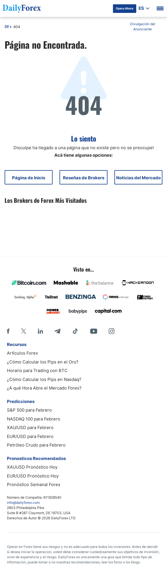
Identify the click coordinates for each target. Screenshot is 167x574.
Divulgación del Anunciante (142, 26)
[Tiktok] (75, 331)
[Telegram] (57, 331)
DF (7, 27)
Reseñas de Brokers (83, 177)
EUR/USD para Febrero (30, 436)
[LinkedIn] (40, 331)
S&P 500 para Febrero (29, 410)
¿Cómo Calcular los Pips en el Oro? (42, 362)
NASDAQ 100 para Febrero (33, 419)
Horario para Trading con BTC (37, 370)
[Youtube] (93, 331)
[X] (23, 331)
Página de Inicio (28, 177)
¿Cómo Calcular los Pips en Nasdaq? (44, 379)
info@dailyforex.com (23, 502)
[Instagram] (111, 331)
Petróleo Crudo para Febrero (36, 445)
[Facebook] (8, 331)
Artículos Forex (22, 353)
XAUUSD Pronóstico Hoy (32, 467)
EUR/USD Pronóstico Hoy (33, 476)
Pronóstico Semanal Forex (33, 484)
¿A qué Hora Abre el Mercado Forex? (44, 388)
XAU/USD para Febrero (30, 427)
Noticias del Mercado (138, 177)
